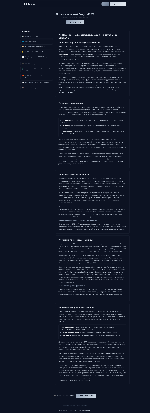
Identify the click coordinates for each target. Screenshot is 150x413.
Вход (105, 4)
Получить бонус (75, 22)
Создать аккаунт (118, 4)
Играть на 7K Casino (86, 396)
